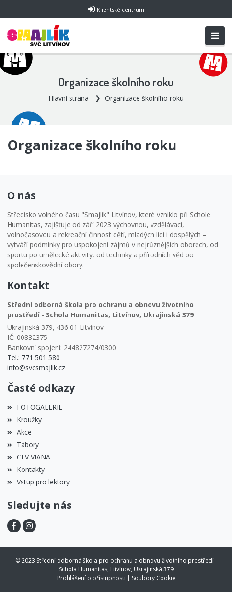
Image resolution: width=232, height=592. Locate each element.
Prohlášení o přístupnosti (91, 578)
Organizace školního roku (144, 98)
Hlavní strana (68, 98)
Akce (19, 431)
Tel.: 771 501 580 (33, 357)
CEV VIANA (28, 456)
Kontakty (26, 469)
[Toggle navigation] (215, 36)
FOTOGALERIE (34, 406)
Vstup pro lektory (38, 481)
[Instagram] (29, 525)
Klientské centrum (120, 9)
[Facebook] (14, 525)
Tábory (23, 444)
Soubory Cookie (153, 578)
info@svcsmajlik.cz (36, 367)
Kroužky (24, 419)
